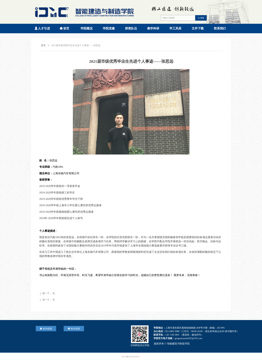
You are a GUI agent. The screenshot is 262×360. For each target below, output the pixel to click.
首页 (43, 45)
